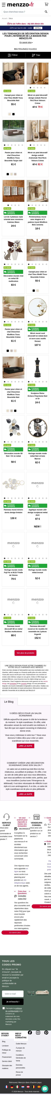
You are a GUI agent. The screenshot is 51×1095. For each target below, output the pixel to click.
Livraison (5, 1046)
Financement (6, 1057)
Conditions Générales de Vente (21, 1058)
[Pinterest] (46, 1032)
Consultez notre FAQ (22, 897)
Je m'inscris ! (12, 1001)
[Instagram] (38, 1032)
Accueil (4, 18)
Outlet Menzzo (21, 1044)
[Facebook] (30, 1032)
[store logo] (25, 4)
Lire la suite (25, 746)
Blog (3, 1041)
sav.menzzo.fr (24, 828)
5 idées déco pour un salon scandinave (25, 714)
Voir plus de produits (25, 653)
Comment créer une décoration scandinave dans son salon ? (25, 764)
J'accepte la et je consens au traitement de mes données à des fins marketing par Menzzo (13, 1016)
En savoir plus (15, 932)
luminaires (13, 683)
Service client (7, 1061)
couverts (24, 683)
